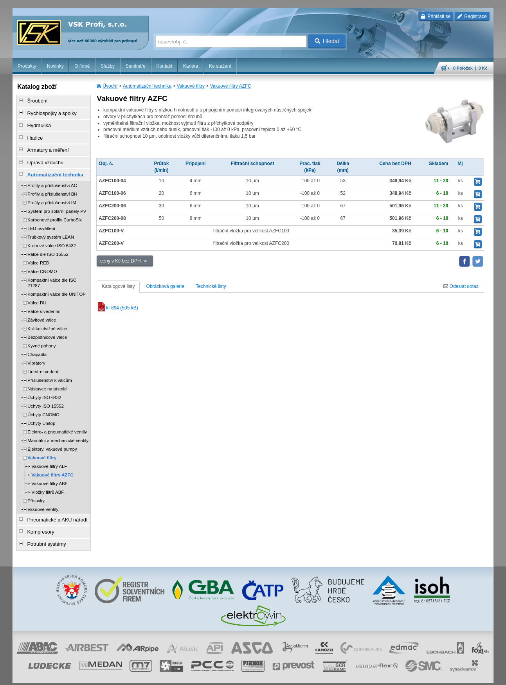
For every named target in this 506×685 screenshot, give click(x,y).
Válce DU (36, 293)
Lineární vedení (42, 362)
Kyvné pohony (41, 336)
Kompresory (37, 520)
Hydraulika (36, 122)
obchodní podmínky (231, 675)
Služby (108, 66)
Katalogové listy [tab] (118, 286)
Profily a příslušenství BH (52, 184)
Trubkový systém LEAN (50, 227)
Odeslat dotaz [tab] (460, 286)
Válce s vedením (43, 302)
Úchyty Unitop (41, 414)
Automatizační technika (147, 86)
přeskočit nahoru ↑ (472, 675)
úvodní (390, 675)
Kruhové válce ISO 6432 (51, 236)
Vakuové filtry (191, 86)
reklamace (316, 675)
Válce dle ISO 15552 (47, 245)
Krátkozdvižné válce (47, 319)
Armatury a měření (44, 144)
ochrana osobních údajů (278, 675)
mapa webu (412, 675)
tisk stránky (439, 675)
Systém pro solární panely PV (56, 202)
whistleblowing (344, 675)
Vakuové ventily (42, 500)
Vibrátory (36, 353)
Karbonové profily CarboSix (54, 210)
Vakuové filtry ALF (49, 457)
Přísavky (36, 491)
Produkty (27, 66)
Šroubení (34, 100)
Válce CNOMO (42, 262)
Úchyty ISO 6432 (44, 388)
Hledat (327, 41)
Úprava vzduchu (42, 155)
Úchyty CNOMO (43, 405)
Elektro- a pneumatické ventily (57, 422)
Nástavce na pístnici (47, 379)
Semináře (136, 66)
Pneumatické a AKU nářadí (53, 509)
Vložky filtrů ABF (47, 482)
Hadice (32, 133)
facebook (371, 675)
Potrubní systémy (43, 531)
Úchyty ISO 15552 (45, 396)
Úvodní (110, 86)
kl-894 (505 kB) (117, 308)
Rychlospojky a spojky (48, 111)
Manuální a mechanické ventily (57, 431)
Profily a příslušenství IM (51, 193)
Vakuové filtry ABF (49, 474)
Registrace (472, 16)
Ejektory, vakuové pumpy (52, 439)
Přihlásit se (435, 16)
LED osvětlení (41, 219)
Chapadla (37, 345)
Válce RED (38, 253)
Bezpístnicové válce (47, 327)
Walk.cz (63, 675)
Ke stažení (220, 66)
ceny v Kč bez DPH (121, 261)
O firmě (82, 66)
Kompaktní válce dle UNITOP (56, 284)
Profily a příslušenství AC (52, 176)
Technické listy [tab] (211, 286)
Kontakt (165, 66)
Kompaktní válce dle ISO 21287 (51, 273)
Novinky (55, 66)
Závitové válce (41, 310)
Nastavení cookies (191, 675)
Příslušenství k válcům (49, 371)
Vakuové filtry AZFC (230, 86)
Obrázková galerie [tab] (165, 286)
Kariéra (190, 66)
